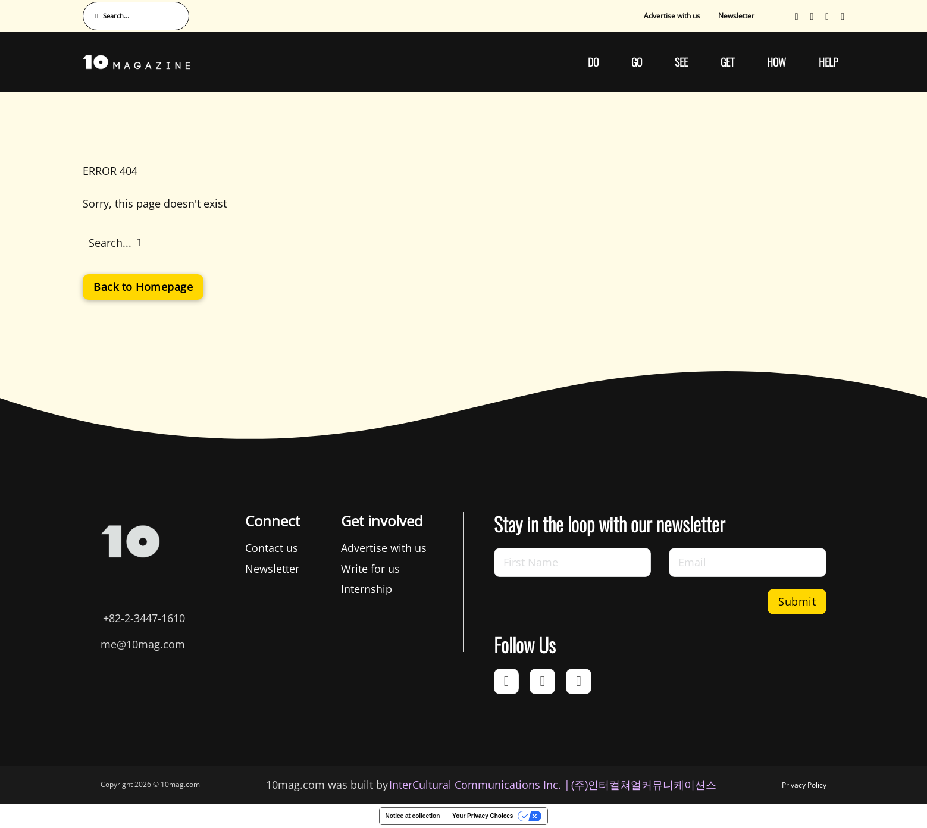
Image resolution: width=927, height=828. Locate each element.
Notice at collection (413, 816)
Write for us (370, 569)
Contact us (271, 548)
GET (727, 62)
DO (593, 62)
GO (636, 62)
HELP (828, 62)
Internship (366, 589)
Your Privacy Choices (482, 816)
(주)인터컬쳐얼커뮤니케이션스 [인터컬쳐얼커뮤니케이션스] (643, 784)
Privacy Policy (804, 785)
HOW (776, 62)
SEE (681, 62)
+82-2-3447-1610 (144, 618)
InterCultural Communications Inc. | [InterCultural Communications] (479, 784)
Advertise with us (672, 16)
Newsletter (736, 16)
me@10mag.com (143, 644)
